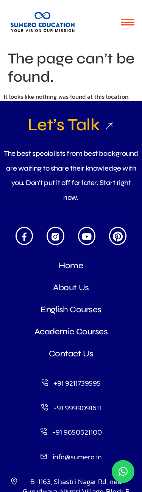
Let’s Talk (71, 124)
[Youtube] (86, 236)
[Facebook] (24, 236)
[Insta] (55, 236)
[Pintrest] (117, 236)
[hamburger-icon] (127, 22)
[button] (123, 471)
